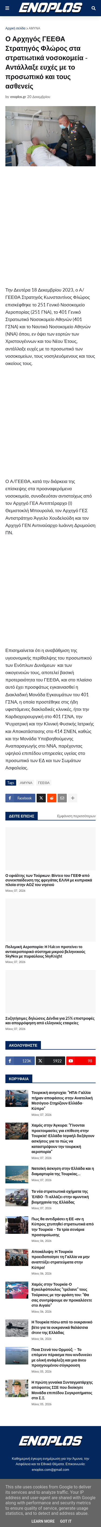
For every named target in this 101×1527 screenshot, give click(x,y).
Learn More (43, 1521)
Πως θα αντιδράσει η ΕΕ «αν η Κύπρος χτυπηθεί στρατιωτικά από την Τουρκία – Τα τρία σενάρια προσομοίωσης (63, 1227)
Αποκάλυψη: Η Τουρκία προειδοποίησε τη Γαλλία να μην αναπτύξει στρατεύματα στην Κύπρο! (61, 1259)
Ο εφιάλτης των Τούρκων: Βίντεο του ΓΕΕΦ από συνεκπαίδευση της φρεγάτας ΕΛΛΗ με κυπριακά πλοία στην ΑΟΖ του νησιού (48, 880)
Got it (66, 1521)
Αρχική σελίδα (15, 28)
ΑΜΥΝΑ (34, 28)
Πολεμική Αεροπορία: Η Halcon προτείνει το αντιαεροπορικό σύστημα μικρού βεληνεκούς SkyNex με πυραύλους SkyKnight (45, 951)
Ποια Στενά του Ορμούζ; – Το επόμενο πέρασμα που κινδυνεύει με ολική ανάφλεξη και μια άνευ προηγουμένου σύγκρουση (62, 1357)
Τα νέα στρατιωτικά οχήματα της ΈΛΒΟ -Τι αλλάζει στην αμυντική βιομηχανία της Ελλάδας (60, 1196)
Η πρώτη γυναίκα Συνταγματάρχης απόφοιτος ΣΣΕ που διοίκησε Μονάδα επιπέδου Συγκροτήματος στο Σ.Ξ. (62, 1390)
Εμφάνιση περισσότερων (76, 816)
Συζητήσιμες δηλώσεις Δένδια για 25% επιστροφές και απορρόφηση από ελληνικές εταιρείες (50, 1020)
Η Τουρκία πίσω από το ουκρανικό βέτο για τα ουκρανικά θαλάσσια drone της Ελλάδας (62, 1327)
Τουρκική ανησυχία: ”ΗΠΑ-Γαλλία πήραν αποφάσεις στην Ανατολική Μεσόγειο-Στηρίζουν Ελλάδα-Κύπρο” (62, 1100)
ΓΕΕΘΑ (44, 783)
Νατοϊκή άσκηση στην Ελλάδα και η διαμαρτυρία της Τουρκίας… (63, 1171)
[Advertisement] (50, 226)
